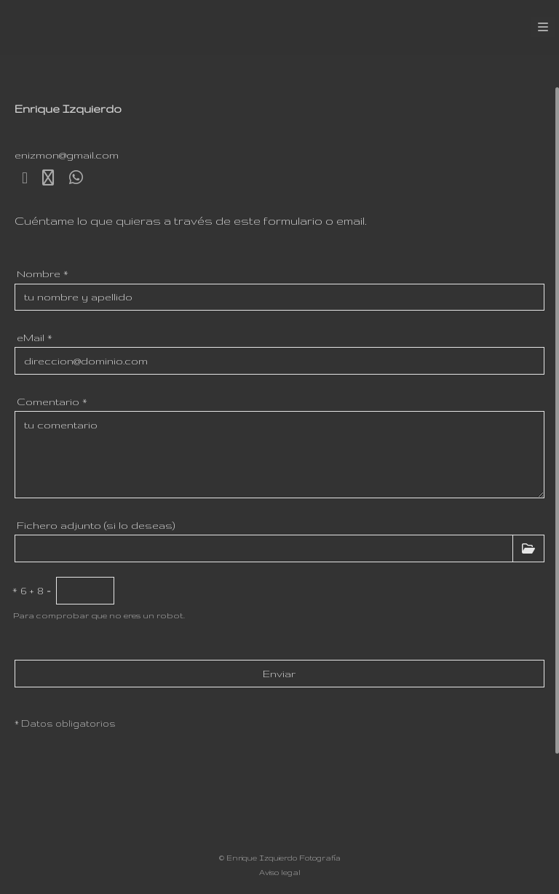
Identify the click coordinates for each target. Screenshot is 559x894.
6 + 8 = (31, 590)
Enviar (279, 673)
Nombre (42, 273)
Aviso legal (280, 872)
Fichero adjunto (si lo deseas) (96, 525)
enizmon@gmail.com (67, 155)
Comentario (52, 401)
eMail (34, 337)
